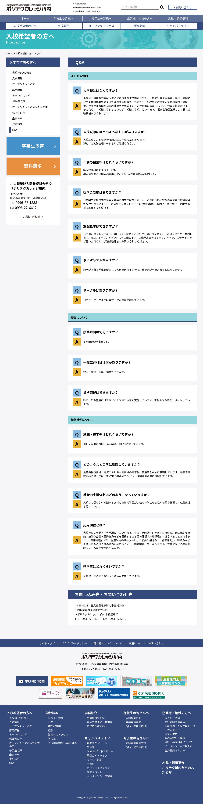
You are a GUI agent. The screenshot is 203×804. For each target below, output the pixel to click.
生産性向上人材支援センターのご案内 (180, 728)
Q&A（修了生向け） (137, 747)
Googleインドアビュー (100, 751)
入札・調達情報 (178, 18)
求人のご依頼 (172, 718)
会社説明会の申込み (176, 722)
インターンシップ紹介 (99, 776)
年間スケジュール (97, 743)
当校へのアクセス (58, 734)
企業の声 (17, 118)
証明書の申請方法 (136, 743)
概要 (50, 730)
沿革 (50, 722)
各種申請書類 (133, 722)
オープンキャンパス (101, 26)
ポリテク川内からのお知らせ (178, 769)
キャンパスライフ (178, 26)
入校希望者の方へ (25, 26)
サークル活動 (94, 759)
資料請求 (17, 124)
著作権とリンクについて (108, 643)
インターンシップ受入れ (178, 746)
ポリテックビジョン (98, 768)
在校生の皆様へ (63, 18)
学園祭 (91, 764)
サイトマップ (47, 643)
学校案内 (53, 738)
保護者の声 (18, 101)
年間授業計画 (133, 718)
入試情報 (17, 78)
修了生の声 (18, 113)
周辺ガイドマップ (97, 755)
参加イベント (94, 772)
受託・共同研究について (179, 742)
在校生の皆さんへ (136, 712)
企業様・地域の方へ (140, 18)
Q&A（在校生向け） (137, 726)
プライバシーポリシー (74, 643)
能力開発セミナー (175, 750)
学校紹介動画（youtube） (63, 743)
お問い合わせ (183, 7)
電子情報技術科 (96, 726)
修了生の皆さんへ (136, 738)
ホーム (25, 18)
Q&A (14, 130)
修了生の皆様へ (102, 18)
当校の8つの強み (22, 72)
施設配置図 (54, 726)
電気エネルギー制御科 (99, 722)
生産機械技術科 (96, 718)
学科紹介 (140, 26)
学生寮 (91, 747)
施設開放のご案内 (175, 738)
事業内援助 (171, 734)
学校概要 (63, 26)
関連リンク (135, 643)
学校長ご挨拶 (55, 718)
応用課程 (17, 90)
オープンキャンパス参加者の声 (30, 107)
